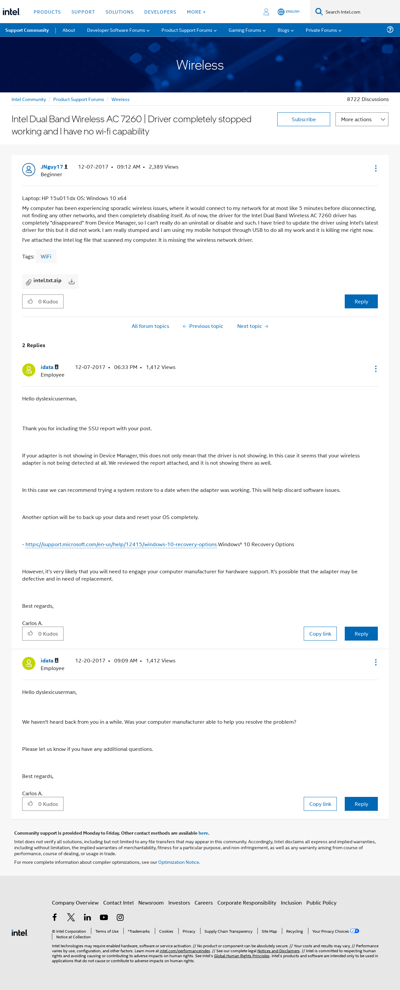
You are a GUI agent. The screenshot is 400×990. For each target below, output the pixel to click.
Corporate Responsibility (246, 902)
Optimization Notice (178, 861)
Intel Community (29, 98)
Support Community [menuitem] (27, 29)
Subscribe (304, 119)
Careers (204, 902)
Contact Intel (118, 902)
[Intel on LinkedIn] (87, 918)
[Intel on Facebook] (55, 918)
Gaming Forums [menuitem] (245, 29)
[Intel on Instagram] (120, 918)
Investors (179, 902)
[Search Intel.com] (361, 11)
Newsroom (151, 902)
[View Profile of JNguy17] (54, 167)
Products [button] (47, 11)
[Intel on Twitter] (71, 918)
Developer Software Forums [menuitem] (116, 29)
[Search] (319, 11)
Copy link (320, 633)
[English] (288, 11)
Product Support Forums (78, 98)
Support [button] (83, 11)
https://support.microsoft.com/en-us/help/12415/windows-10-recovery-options (121, 544)
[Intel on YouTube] (104, 918)
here (203, 832)
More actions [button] (356, 119)
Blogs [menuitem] (283, 29)
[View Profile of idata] (50, 367)
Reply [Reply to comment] (361, 633)
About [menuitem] (69, 29)
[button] (375, 168)
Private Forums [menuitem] (321, 29)
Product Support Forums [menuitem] (186, 29)
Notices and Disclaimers (278, 950)
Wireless (120, 98)
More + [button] (196, 11)
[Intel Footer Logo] (20, 932)
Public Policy (321, 902)
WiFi (46, 256)
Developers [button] (160, 11)
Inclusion (291, 902)
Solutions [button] (120, 11)
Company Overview (75, 902)
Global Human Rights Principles (242, 955)
